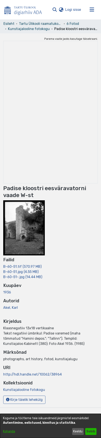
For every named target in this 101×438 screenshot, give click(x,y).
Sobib (90, 431)
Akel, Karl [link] (10, 308)
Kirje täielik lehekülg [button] (24, 400)
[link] (22, 266)
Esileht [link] (8, 24)
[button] (54, 9)
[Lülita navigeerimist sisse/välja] (92, 10)
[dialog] (50, 426)
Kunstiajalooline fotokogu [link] (29, 29)
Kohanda (9, 431)
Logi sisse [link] (73, 10)
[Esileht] (24, 9)
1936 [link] (7, 292)
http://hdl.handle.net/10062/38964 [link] (32, 374)
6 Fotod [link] (73, 24)
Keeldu (77, 431)
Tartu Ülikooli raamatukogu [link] (40, 24)
